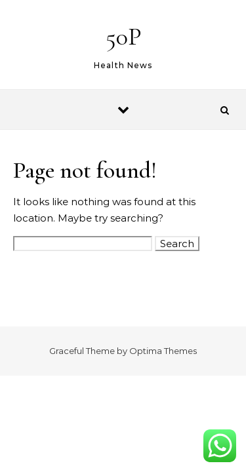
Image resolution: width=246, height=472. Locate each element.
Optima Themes (163, 350)
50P (124, 37)
